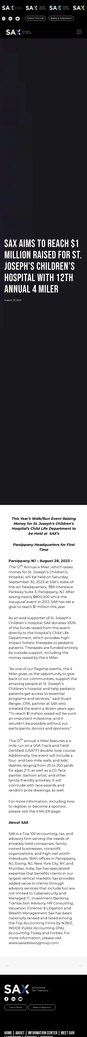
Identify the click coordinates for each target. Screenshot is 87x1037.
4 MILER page (48, 811)
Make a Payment (61, 18)
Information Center (42, 1033)
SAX (12, 7)
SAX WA (59, 7)
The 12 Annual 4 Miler (29, 567)
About (19, 1033)
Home (8, 1033)
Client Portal (35, 18)
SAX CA (36, 7)
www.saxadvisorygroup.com (34, 943)
